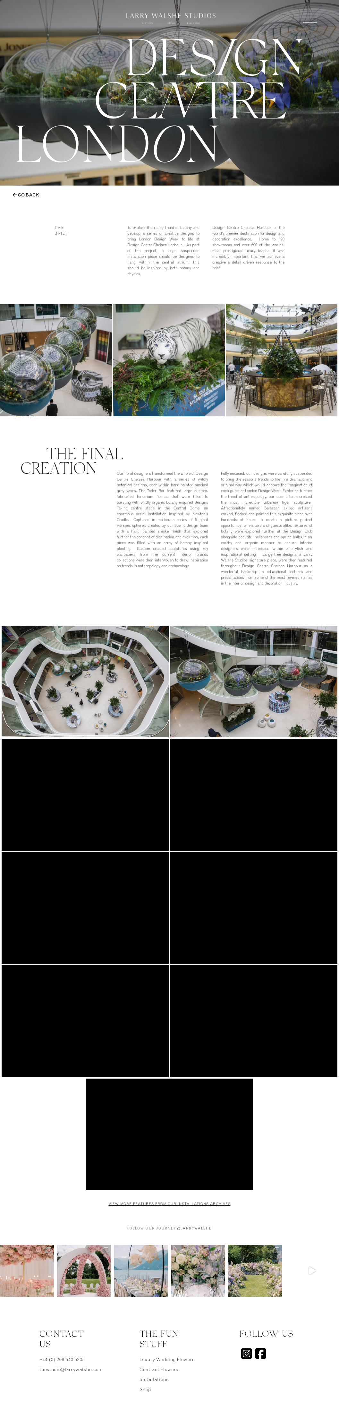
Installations (154, 1380)
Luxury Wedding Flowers (167, 1360)
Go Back (26, 195)
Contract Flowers (159, 1370)
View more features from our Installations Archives (170, 1204)
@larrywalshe (194, 1228)
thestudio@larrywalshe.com (69, 1370)
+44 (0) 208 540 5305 (62, 1360)
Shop (145, 1390)
